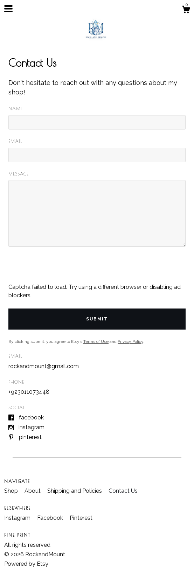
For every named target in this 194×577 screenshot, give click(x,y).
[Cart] (186, 10)
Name (15, 108)
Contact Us (123, 491)
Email (15, 141)
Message (18, 173)
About (33, 491)
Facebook (31, 417)
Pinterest (30, 437)
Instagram (31, 427)
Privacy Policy (130, 341)
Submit (97, 319)
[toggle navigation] (8, 8)
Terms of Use (96, 341)
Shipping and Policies (75, 491)
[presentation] (61, 269)
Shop (11, 491)
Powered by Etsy (26, 564)
